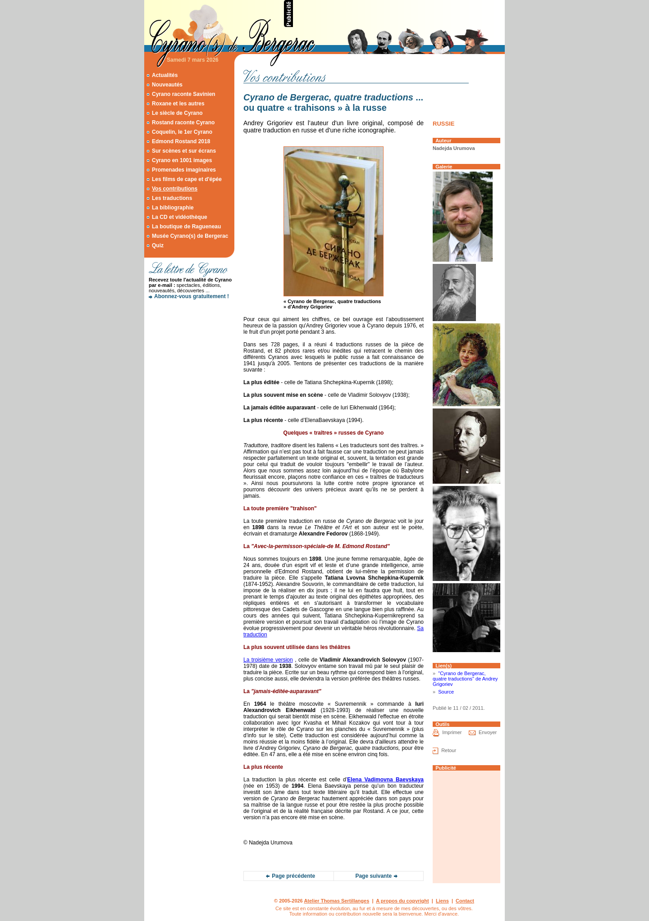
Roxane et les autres (178, 103)
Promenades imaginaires (184, 170)
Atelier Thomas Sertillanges (336, 900)
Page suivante (373, 876)
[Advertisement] (399, 13)
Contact (465, 900)
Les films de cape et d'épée (187, 179)
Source (446, 691)
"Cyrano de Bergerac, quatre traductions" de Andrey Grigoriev (465, 679)
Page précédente (293, 876)
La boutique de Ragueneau (186, 226)
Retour (448, 750)
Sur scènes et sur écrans (184, 151)
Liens (442, 900)
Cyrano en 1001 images (182, 160)
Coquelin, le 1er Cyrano (182, 132)
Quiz (158, 245)
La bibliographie (173, 207)
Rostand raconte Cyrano (183, 122)
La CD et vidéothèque (179, 217)
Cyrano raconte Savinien (183, 94)
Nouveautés (167, 85)
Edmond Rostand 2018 (181, 141)
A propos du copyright (402, 900)
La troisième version (268, 660)
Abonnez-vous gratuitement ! (191, 296)
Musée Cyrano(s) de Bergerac (190, 236)
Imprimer (452, 732)
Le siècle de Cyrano (177, 113)
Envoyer (488, 732)
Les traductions (172, 198)
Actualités (165, 75)
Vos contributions (174, 189)
